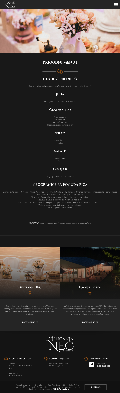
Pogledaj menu (30, 322)
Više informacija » (61, 389)
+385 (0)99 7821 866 (60, 363)
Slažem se (95, 387)
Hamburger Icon (116, 3)
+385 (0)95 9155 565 (60, 366)
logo (9, 4)
